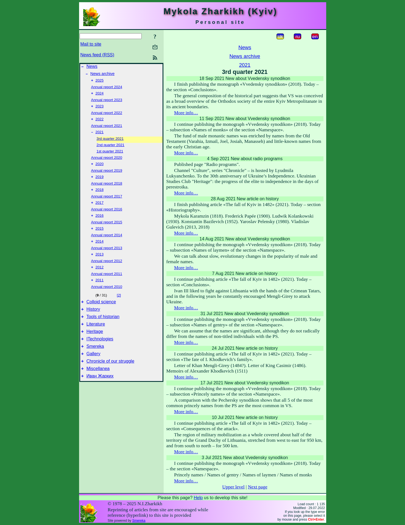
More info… (186, 112)
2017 (100, 209)
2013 (100, 263)
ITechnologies (99, 353)
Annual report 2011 (106, 283)
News (91, 67)
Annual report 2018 (106, 189)
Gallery (93, 370)
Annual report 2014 (106, 243)
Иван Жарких (100, 395)
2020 (100, 169)
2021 (100, 136)
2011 (100, 290)
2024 (100, 96)
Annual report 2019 (106, 175)
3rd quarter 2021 (110, 143)
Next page (257, 487)
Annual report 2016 (106, 216)
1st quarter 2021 (110, 156)
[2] (119, 305)
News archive (102, 75)
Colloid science (101, 312)
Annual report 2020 (106, 162)
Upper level (233, 487)
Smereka (95, 362)
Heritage (94, 345)
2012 (100, 276)
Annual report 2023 (106, 103)
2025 (100, 82)
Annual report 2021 (106, 129)
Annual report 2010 (106, 297)
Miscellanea (98, 386)
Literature (95, 337)
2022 (100, 123)
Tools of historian (102, 329)
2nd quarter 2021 (111, 149)
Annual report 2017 (106, 202)
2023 (100, 109)
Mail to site (90, 44)
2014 (100, 250)
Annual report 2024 (106, 89)
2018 (100, 196)
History (93, 320)
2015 (100, 236)
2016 (100, 223)
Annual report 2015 (106, 229)
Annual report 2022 (106, 116)
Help (198, 497)
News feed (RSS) (97, 54)
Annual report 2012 (106, 270)
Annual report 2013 (106, 256)
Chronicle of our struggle (110, 378)
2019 (100, 182)
